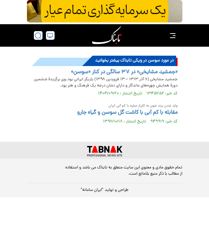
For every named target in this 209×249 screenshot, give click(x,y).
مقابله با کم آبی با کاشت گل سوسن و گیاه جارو (127, 113)
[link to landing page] (107, 35)
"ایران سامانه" (92, 190)
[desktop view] (50, 35)
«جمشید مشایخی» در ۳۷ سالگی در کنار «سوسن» (124, 72)
